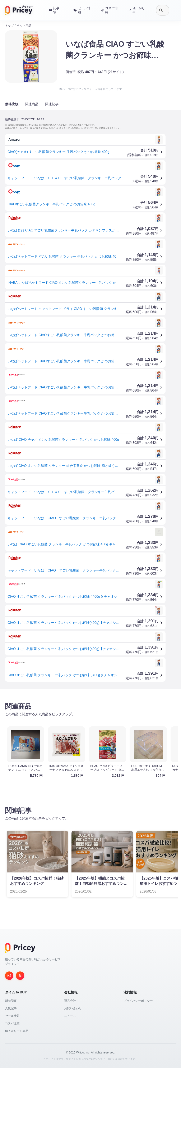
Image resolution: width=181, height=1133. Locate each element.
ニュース (70, 1015)
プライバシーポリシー (138, 1000)
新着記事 (11, 1000)
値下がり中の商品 (16, 1031)
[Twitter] (20, 975)
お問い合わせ (73, 1008)
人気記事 (11, 1008)
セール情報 (12, 1015)
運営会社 (70, 1000)
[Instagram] (9, 975)
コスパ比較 (12, 1023)
